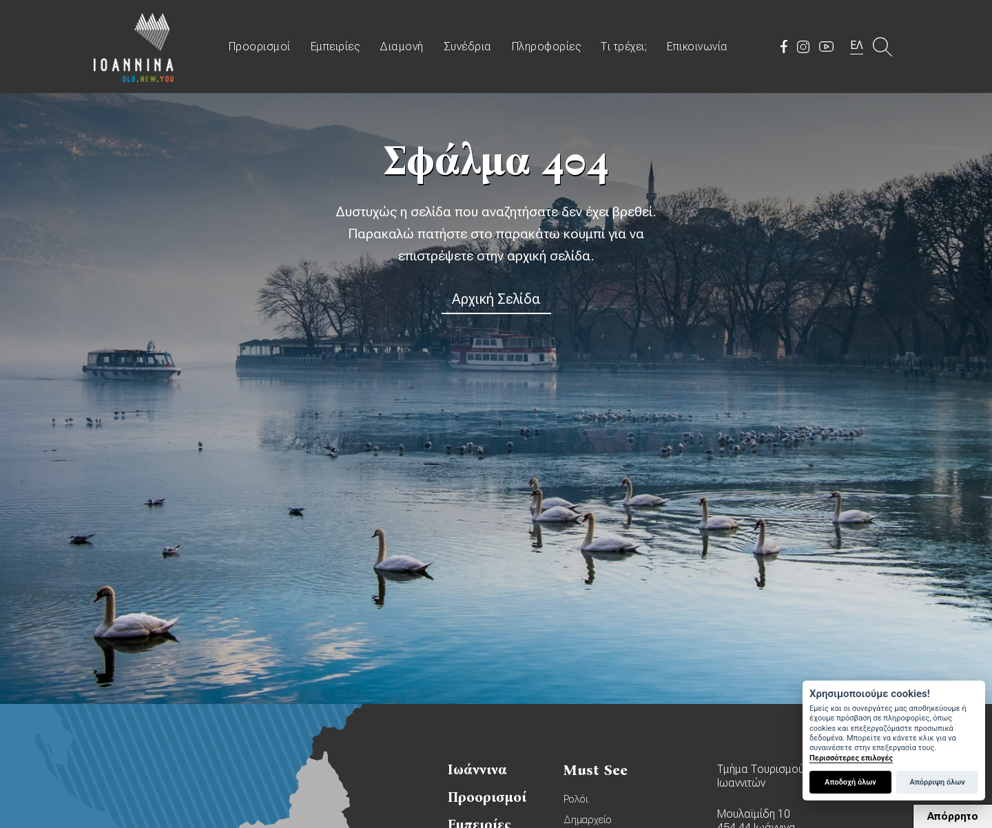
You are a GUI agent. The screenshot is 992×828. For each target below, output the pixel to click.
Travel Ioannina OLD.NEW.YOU (134, 46)
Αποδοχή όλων (850, 782)
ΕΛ (856, 45)
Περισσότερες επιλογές (851, 758)
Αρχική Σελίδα (496, 299)
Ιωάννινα (477, 769)
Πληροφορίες (546, 46)
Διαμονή (402, 46)
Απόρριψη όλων (936, 782)
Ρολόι (576, 799)
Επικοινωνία (697, 46)
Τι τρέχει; (624, 46)
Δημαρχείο (588, 820)
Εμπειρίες (335, 46)
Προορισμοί (260, 46)
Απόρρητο (952, 816)
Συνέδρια (468, 46)
